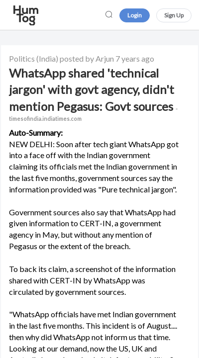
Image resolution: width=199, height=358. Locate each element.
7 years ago (134, 58)
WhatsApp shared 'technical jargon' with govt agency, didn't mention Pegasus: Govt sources (93, 94)
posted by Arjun (87, 58)
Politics (22, 58)
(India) (47, 58)
